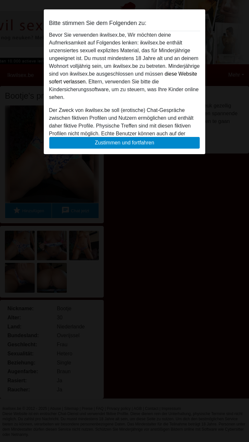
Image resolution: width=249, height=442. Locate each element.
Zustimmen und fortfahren (124, 142)
